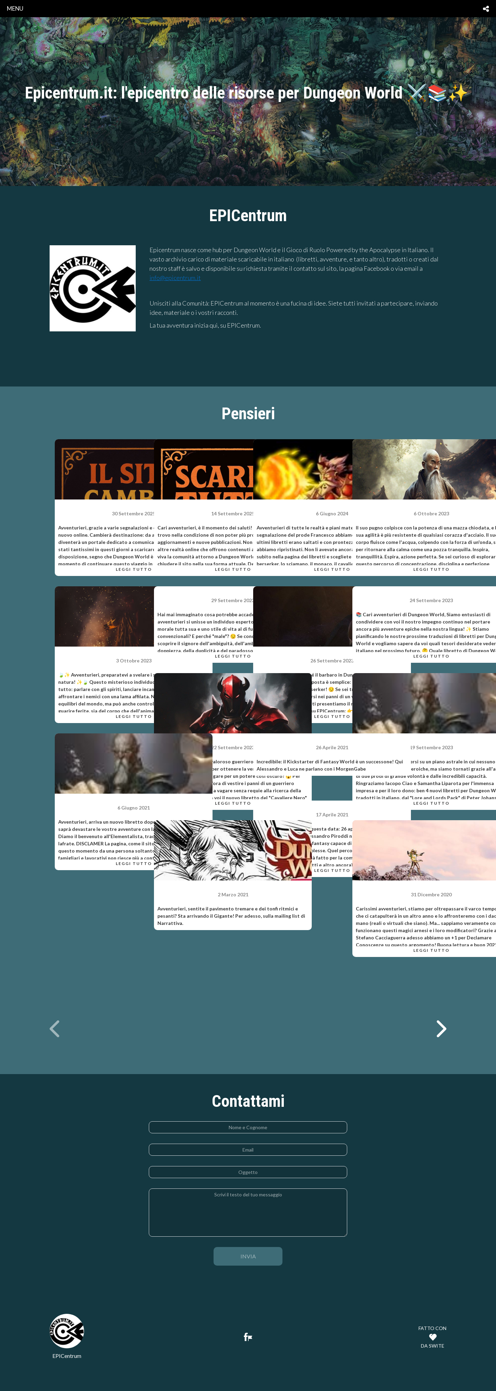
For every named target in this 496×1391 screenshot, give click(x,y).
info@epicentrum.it (175, 277)
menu (15, 8)
